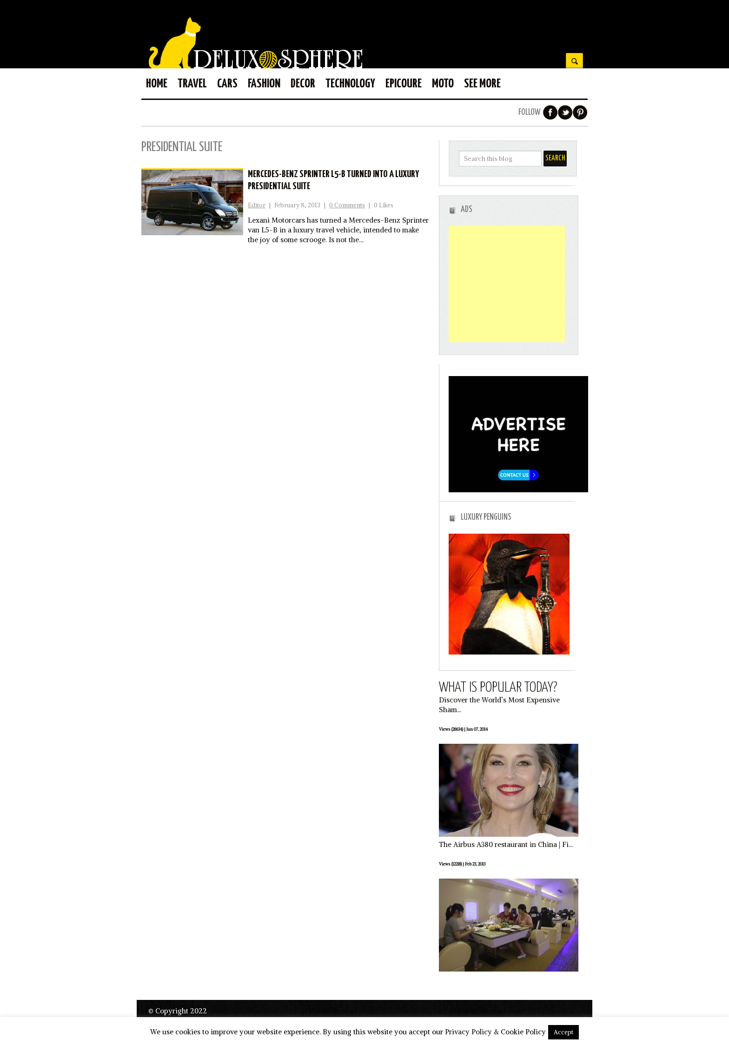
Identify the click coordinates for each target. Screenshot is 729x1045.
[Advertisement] (507, 284)
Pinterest (580, 112)
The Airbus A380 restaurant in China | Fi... (506, 844)
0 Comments (347, 205)
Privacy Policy (468, 1031)
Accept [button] (563, 1032)
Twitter (565, 112)
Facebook (550, 112)
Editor (256, 205)
